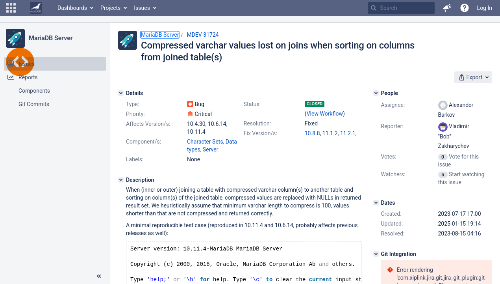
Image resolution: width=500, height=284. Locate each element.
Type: (132, 104)
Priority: (135, 114)
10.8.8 (312, 133)
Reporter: (392, 126)
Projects (110, 8)
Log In (484, 8)
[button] (11, 8)
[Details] (121, 93)
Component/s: (143, 141)
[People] (376, 93)
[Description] (121, 180)
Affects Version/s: (148, 124)
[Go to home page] (36, 8)
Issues (142, 8)
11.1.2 (330, 133)
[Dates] (376, 203)
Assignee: (393, 105)
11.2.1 (348, 133)
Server (210, 149)
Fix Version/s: (260, 133)
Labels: (134, 159)
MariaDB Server (50, 38)
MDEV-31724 (203, 35)
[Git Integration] (376, 254)
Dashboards (72, 8)
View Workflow (325, 113)
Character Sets (205, 141)
